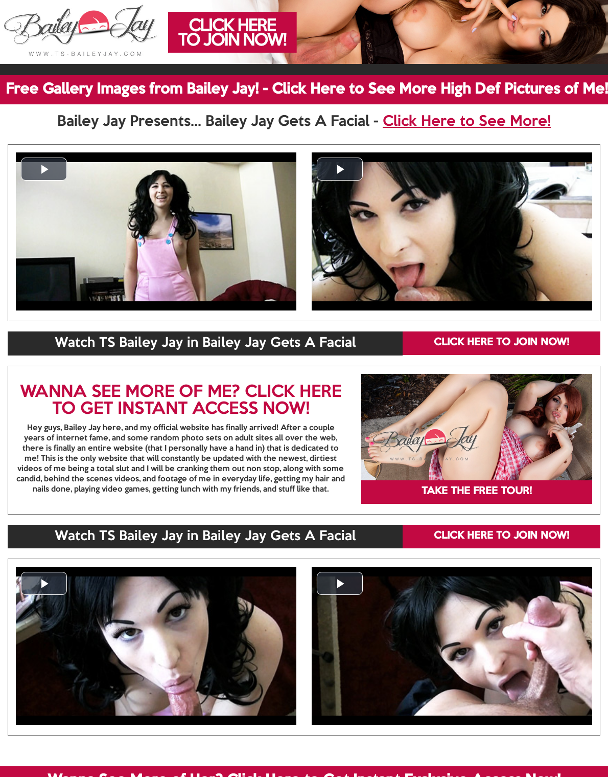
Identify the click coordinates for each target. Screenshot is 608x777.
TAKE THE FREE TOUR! (477, 491)
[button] (44, 169)
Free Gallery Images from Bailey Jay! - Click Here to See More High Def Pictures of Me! (307, 89)
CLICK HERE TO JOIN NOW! (501, 342)
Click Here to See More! (467, 121)
